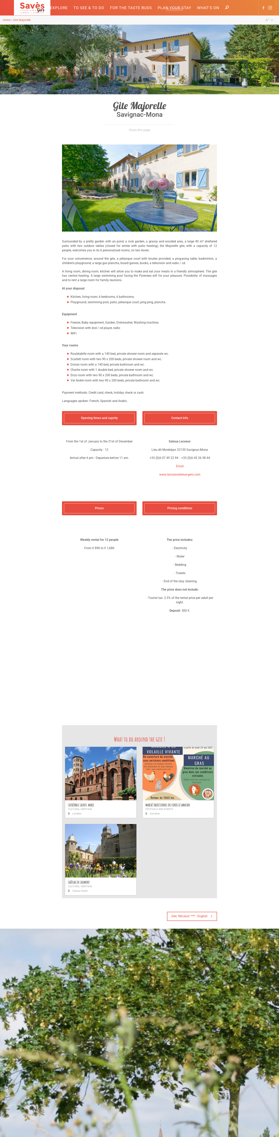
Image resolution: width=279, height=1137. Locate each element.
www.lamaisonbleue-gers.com (179, 474)
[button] (59, 7)
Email (180, 466)
